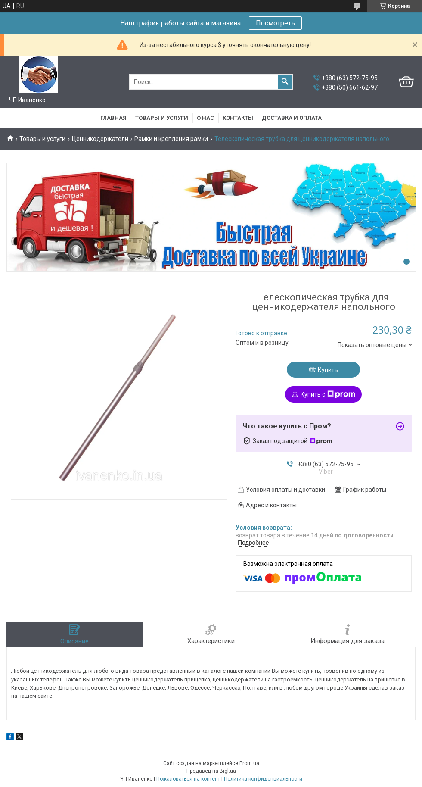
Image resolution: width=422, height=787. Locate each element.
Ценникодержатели (100, 138)
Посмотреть (275, 23)
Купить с (328, 394)
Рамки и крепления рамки (171, 138)
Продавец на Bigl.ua (211, 771)
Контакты (238, 118)
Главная (113, 118)
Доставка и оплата (292, 118)
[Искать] (285, 82)
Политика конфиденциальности (263, 779)
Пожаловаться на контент (188, 779)
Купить (328, 369)
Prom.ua (249, 763)
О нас (205, 118)
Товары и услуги (161, 118)
